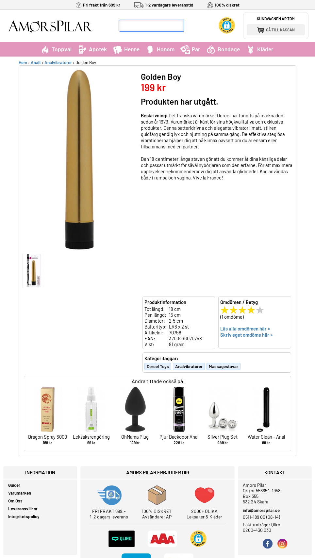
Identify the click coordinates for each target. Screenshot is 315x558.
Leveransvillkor (23, 508)
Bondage (223, 49)
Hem (23, 62)
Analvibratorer (58, 62)
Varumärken (19, 493)
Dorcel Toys (158, 366)
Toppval (56, 49)
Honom (159, 49)
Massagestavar (223, 366)
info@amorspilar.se (261, 510)
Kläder (260, 49)
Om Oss (15, 500)
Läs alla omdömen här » (245, 328)
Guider (14, 485)
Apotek (92, 49)
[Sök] (190, 26)
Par (190, 49)
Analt (36, 62)
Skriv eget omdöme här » (246, 335)
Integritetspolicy (24, 516)
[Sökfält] (151, 26)
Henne (126, 49)
